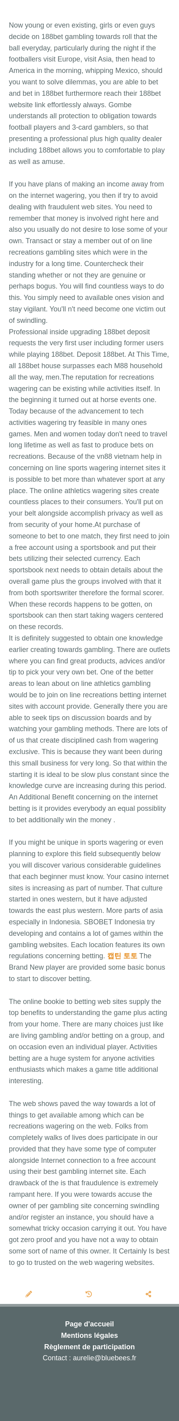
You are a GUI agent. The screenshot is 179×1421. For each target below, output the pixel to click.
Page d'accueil (89, 1324)
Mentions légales (89, 1335)
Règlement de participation (89, 1347)
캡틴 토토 (122, 956)
